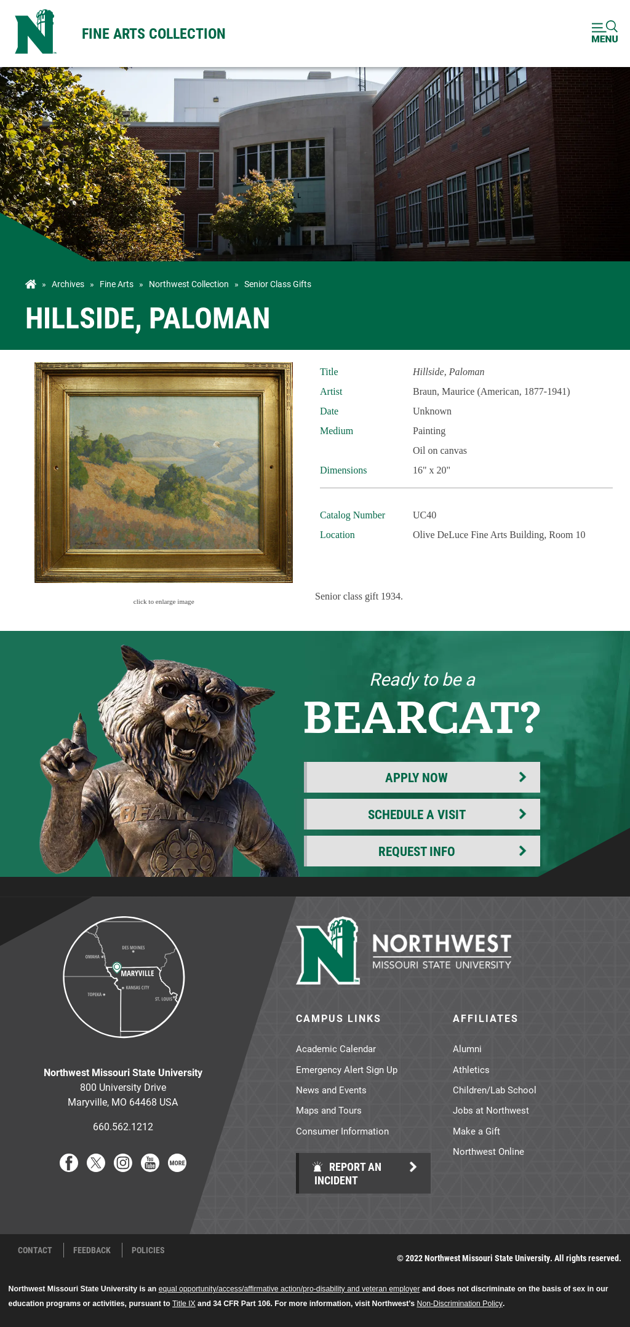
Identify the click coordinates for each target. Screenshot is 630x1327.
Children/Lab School (494, 1089)
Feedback (92, 1250)
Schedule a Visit (417, 814)
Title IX (184, 1303)
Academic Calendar (336, 1048)
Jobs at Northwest (491, 1110)
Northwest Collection (189, 284)
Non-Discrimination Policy (460, 1303)
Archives (68, 284)
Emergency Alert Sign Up (346, 1069)
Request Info (416, 851)
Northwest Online (488, 1151)
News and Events (331, 1089)
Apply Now (416, 777)
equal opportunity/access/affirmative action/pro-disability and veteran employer (289, 1289)
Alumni (467, 1048)
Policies (148, 1250)
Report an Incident (346, 1173)
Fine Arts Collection (154, 33)
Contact (35, 1250)
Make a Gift (476, 1131)
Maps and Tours (329, 1110)
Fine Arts (117, 284)
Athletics (471, 1069)
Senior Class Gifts (277, 284)
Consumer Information (342, 1131)
